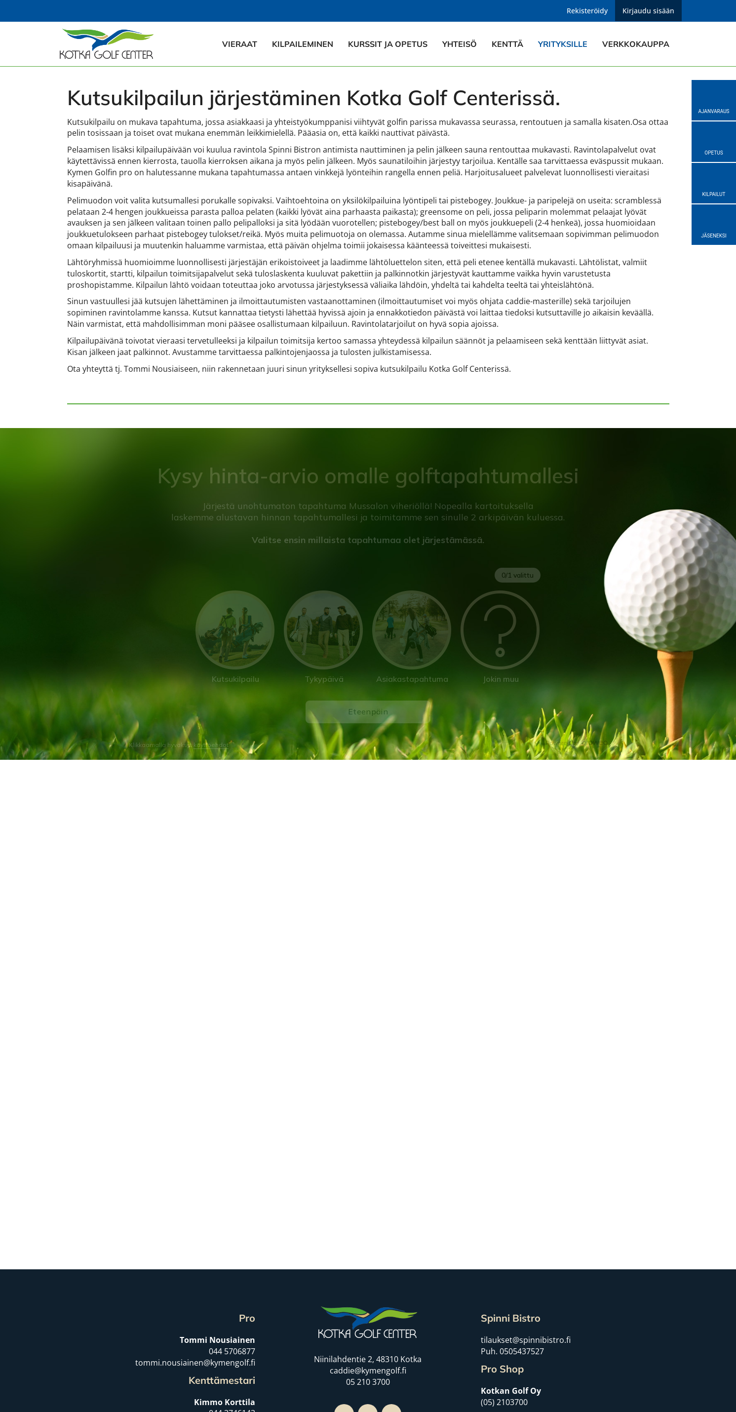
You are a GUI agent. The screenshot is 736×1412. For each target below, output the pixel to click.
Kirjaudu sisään (648, 10)
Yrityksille (562, 44)
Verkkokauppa (635, 44)
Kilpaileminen (302, 44)
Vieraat (239, 44)
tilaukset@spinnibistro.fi (526, 1339)
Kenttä (507, 44)
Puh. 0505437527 (512, 1351)
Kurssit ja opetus (387, 44)
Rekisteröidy (587, 10)
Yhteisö (459, 44)
